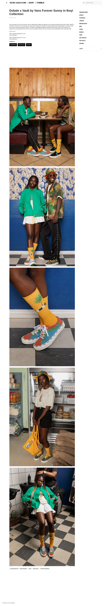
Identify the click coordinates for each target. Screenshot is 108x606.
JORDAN (81, 20)
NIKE (80, 26)
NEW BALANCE (83, 23)
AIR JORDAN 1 (83, 37)
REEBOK (81, 32)
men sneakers (23, 568)
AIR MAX (81, 43)
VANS (80, 35)
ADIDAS (81, 15)
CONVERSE (82, 18)
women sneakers (44, 568)
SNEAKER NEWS (83, 12)
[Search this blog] (93, 3)
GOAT (29, 45)
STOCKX (21, 45)
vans (30, 568)
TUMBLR (40, 3)
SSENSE (13, 45)
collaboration (14, 568)
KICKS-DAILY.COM (18, 3)
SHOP (31, 3)
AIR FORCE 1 (82, 40)
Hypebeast (13, 31)
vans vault (36, 568)
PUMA (81, 29)
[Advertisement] (42, 586)
